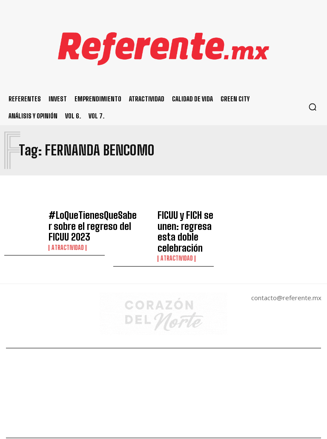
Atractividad (66, 238)
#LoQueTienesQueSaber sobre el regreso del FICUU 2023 (82, 221)
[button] (312, 106)
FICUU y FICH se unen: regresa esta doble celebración (184, 221)
